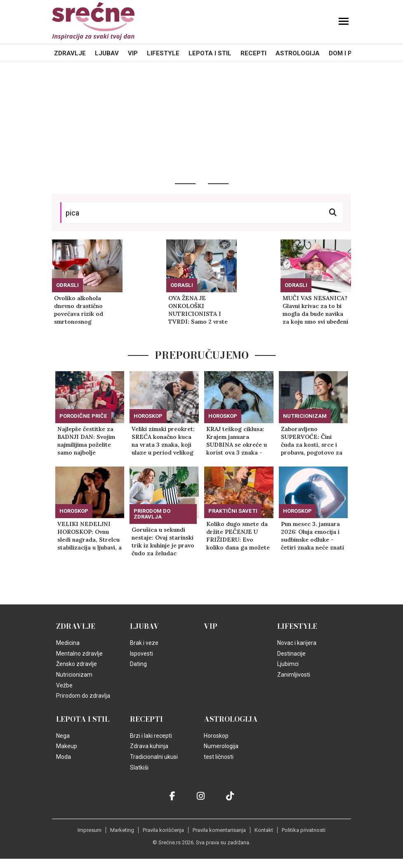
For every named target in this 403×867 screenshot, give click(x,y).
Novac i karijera (296, 643)
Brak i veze (144, 643)
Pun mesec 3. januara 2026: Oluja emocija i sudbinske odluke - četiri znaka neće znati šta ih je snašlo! (312, 536)
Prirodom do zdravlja (152, 514)
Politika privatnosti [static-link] (303, 830)
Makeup (66, 746)
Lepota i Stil (210, 53)
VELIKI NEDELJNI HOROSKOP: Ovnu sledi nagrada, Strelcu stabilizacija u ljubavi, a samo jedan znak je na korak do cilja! (89, 536)
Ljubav (107, 53)
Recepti (253, 53)
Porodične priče (83, 416)
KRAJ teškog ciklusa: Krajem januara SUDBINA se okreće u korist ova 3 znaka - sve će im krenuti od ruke (236, 441)
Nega (63, 735)
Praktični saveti (232, 511)
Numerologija (221, 746)
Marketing (122, 830)
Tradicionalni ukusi (154, 756)
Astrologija (298, 53)
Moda (63, 756)
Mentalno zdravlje (79, 653)
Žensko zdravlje (76, 664)
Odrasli (67, 285)
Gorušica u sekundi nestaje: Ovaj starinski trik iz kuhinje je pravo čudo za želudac (163, 541)
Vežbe (64, 685)
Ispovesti (141, 653)
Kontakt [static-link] (264, 830)
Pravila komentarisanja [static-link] (219, 830)
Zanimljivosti (293, 674)
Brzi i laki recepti (151, 735)
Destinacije (291, 653)
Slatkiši (139, 767)
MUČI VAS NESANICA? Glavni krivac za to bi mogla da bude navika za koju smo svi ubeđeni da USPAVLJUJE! (315, 310)
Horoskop (148, 416)
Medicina (68, 643)
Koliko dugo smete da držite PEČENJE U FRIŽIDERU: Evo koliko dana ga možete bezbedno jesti (238, 536)
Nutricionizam (305, 416)
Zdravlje (70, 53)
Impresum (89, 830)
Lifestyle (163, 53)
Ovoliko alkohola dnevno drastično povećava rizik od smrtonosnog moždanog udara (78, 310)
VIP (133, 53)
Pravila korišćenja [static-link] (163, 830)
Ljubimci (288, 664)
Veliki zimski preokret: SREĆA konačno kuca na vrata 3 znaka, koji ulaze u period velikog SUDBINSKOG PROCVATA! (163, 441)
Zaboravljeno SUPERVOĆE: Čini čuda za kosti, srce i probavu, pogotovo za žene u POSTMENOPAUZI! (311, 441)
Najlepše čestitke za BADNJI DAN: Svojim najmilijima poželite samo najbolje (86, 440)
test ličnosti (218, 756)
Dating (138, 664)
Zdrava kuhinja (149, 746)
